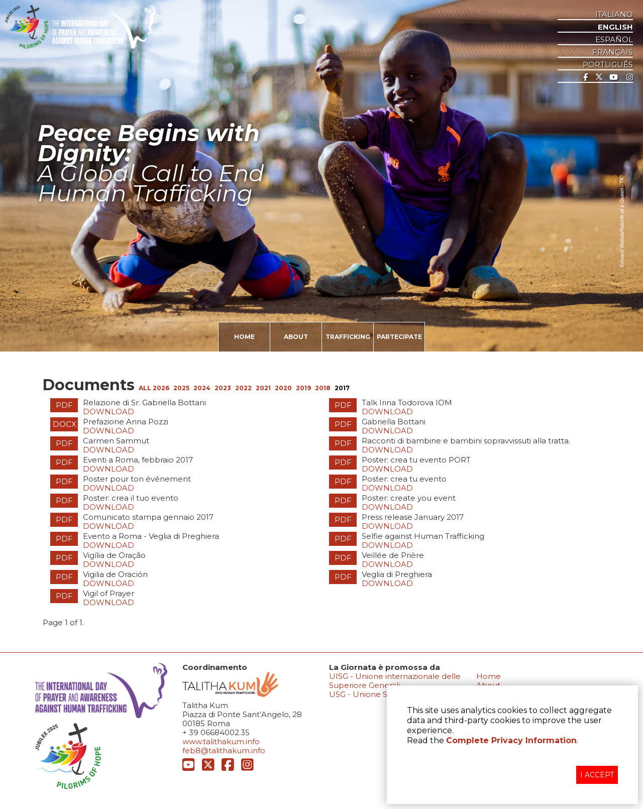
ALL (146, 388)
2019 (303, 388)
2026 (161, 388)
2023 (223, 388)
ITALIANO (614, 14)
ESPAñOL (614, 39)
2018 (323, 388)
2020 (283, 388)
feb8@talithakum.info (223, 750)
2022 (243, 388)
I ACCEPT (597, 774)
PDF (64, 405)
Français (612, 52)
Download (108, 411)
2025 (181, 388)
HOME (244, 336)
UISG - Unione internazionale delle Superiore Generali (395, 680)
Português (608, 64)
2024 (201, 388)
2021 (263, 388)
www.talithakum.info (221, 741)
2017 (342, 388)
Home (488, 676)
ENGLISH (615, 27)
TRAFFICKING (348, 336)
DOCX (64, 424)
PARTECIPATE (399, 336)
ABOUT (296, 336)
